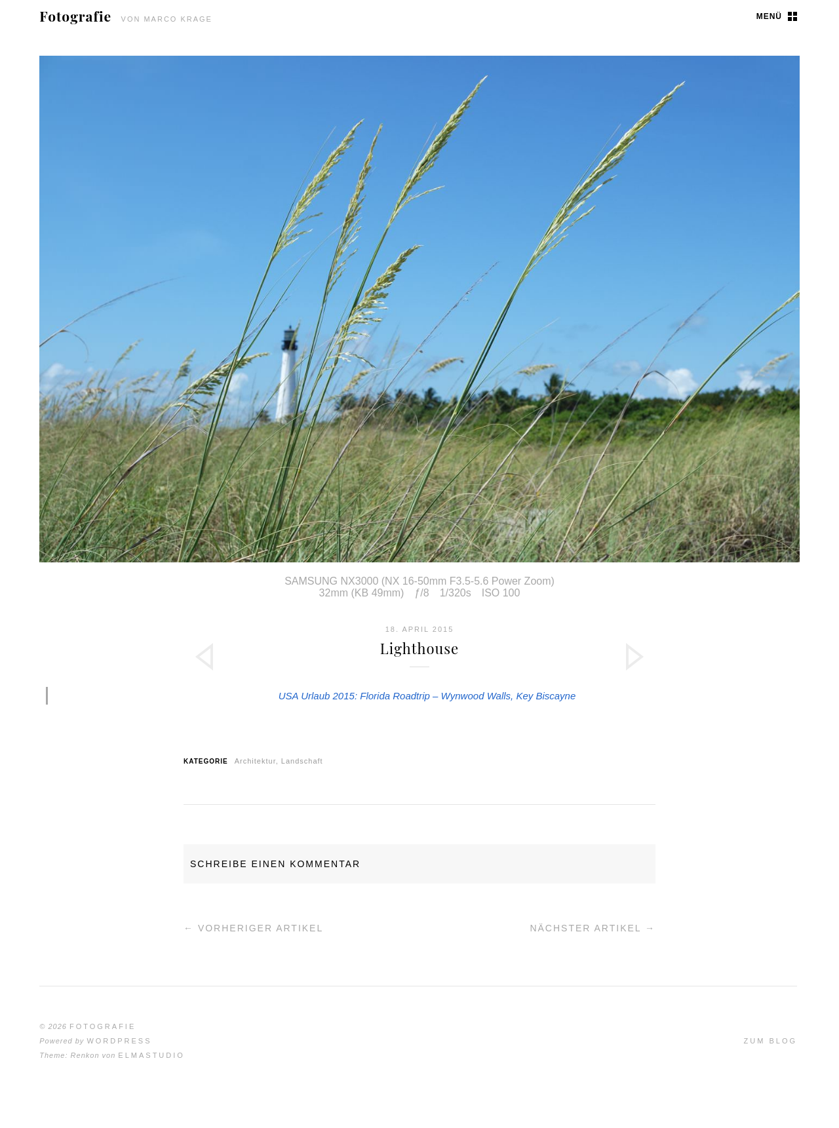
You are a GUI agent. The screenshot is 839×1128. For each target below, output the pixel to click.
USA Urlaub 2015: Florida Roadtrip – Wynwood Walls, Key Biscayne (427, 695)
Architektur (255, 761)
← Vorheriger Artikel (253, 928)
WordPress (119, 1041)
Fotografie (75, 16)
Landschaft (302, 761)
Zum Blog (770, 1041)
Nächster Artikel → (592, 928)
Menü (769, 16)
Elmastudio (151, 1055)
